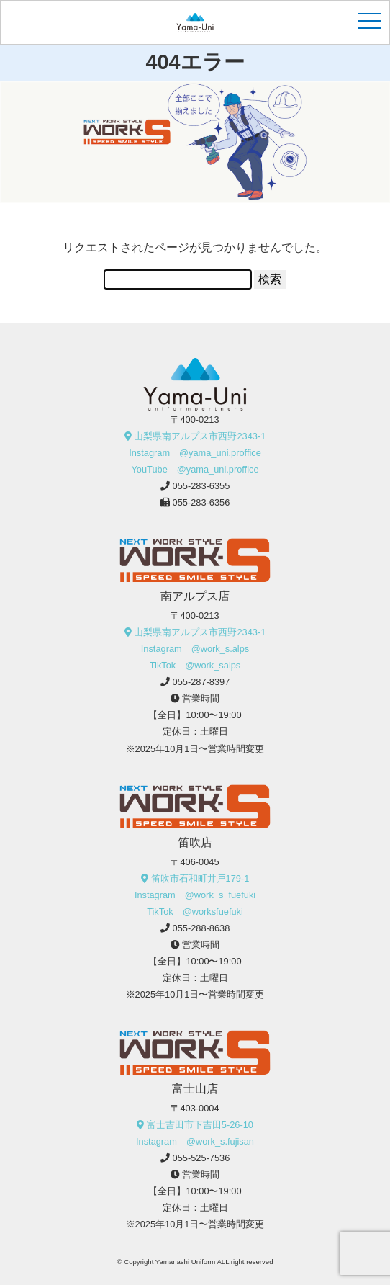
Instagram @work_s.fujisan (195, 1141)
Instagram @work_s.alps (195, 648)
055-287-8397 (201, 681)
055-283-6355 (201, 485)
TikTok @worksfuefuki (195, 911)
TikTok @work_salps (195, 665)
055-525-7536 (201, 1157)
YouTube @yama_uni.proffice (194, 469)
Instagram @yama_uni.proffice (195, 452)
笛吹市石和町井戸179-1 (200, 878)
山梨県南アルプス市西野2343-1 (200, 436)
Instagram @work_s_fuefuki (195, 895)
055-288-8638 (201, 928)
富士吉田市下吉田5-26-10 (200, 1124)
